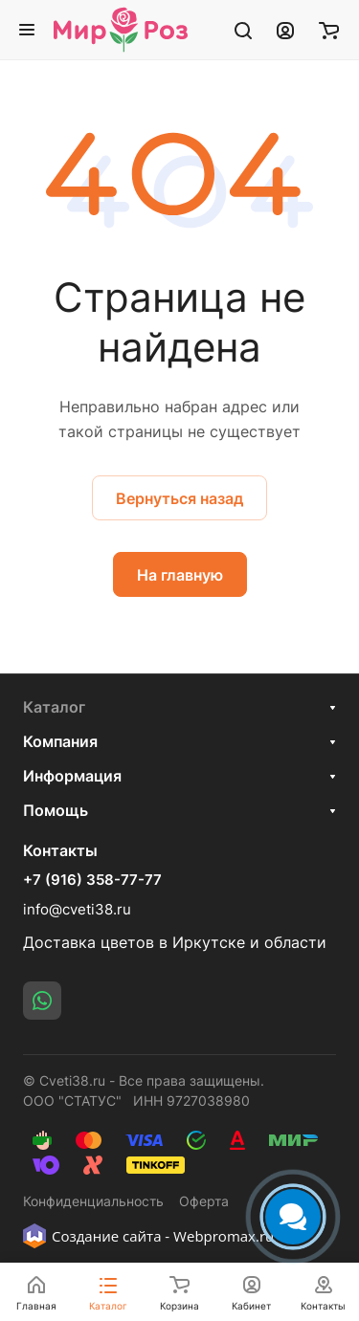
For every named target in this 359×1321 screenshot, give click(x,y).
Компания (60, 741)
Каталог (54, 706)
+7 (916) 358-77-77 (92, 880)
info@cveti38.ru (77, 909)
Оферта (204, 1201)
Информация (72, 775)
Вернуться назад (179, 498)
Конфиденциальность (93, 1201)
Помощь (55, 810)
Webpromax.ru (223, 1235)
